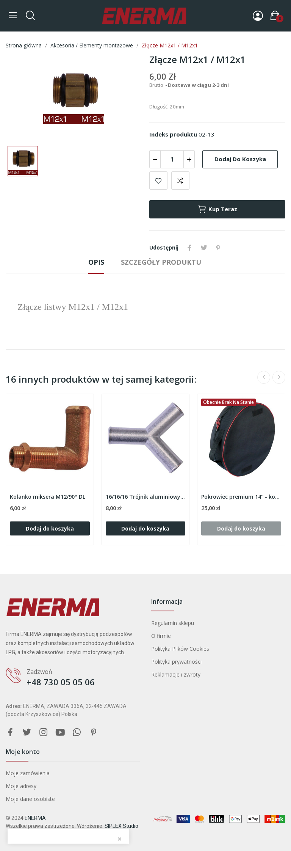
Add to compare (180, 180)
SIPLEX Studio (121, 826)
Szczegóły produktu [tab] (161, 262)
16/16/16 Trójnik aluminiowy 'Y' (146, 496)
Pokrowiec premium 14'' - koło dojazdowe (241, 496)
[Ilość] (172, 159)
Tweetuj (204, 247)
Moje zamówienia (28, 773)
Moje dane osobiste (30, 798)
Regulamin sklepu (172, 622)
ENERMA (35, 818)
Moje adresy (21, 786)
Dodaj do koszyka (240, 159)
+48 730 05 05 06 (61, 682)
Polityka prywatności (176, 661)
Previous (263, 377)
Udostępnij (189, 247)
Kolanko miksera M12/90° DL (47, 496)
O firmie (161, 635)
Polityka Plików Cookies (180, 648)
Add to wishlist (158, 180)
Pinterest (218, 247)
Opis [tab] (96, 262)
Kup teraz (217, 209)
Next (278, 377)
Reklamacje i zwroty (175, 674)
